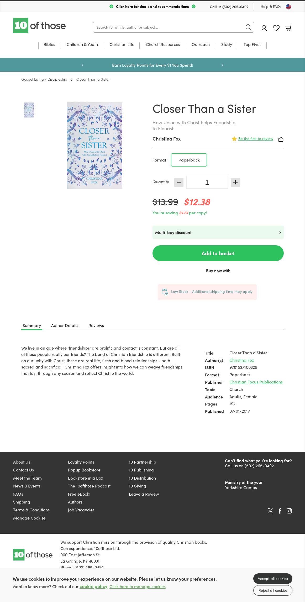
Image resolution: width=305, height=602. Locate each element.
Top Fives (252, 44)
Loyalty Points (81, 462)
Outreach (201, 44)
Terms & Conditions (31, 509)
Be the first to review (255, 138)
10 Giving (137, 486)
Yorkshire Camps (241, 487)
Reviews (96, 325)
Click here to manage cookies (137, 586)
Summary (32, 325)
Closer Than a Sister (93, 79)
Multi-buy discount (173, 232)
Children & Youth (82, 44)
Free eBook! (79, 494)
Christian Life (121, 44)
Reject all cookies (273, 590)
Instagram (289, 510)
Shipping (21, 502)
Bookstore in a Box (85, 478)
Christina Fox (166, 138)
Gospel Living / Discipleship (44, 79)
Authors (75, 502)
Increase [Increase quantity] (235, 182)
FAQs (18, 494)
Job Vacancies (81, 509)
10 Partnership (142, 462)
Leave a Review (144, 494)
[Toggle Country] (288, 6)
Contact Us (23, 470)
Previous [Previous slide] (82, 65)
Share (281, 139)
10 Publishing (141, 470)
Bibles (49, 44)
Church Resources (163, 44)
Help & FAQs (271, 6)
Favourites (276, 28)
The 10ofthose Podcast (89, 486)
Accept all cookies (273, 578)
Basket (289, 28)
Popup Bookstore (84, 470)
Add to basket (218, 253)
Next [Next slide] (222, 65)
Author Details (64, 325)
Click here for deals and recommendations (152, 6)
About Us (21, 462)
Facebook (280, 511)
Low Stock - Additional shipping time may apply (212, 291)
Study (226, 44)
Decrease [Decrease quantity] (178, 182)
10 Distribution (142, 478)
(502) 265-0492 (235, 6)
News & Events (26, 486)
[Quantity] (207, 182)
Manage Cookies (29, 518)
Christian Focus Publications (256, 382)
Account (264, 28)
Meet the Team (27, 478)
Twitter (270, 510)
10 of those (40, 25)
